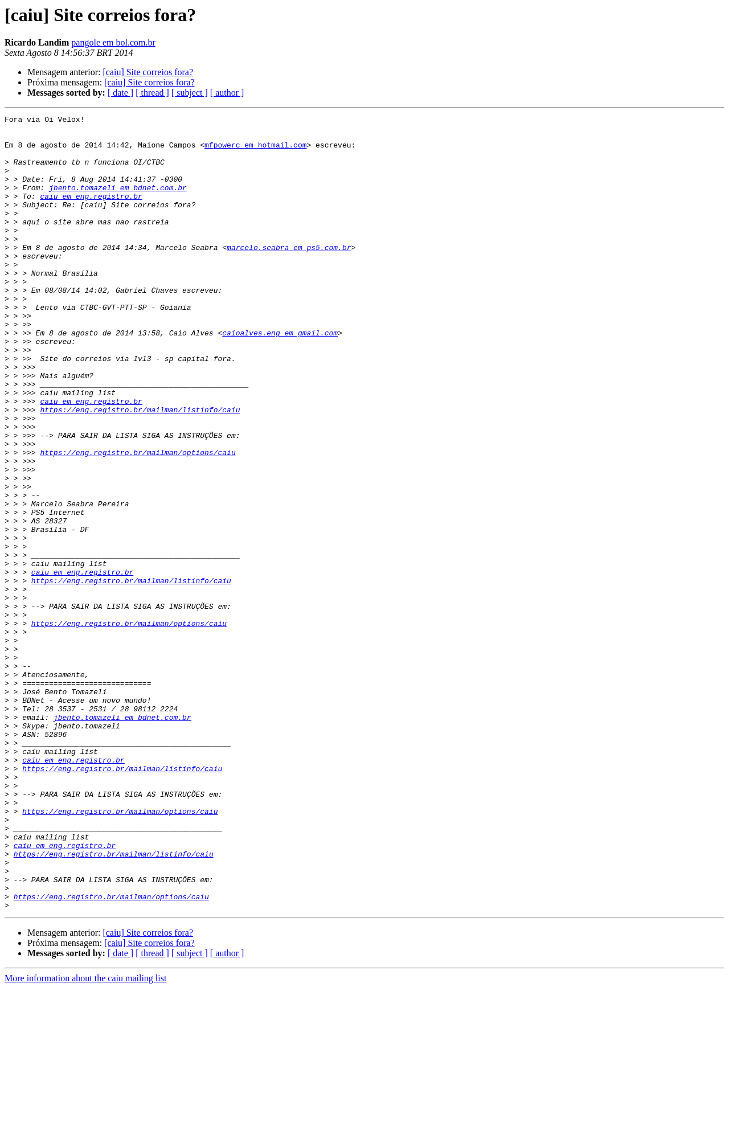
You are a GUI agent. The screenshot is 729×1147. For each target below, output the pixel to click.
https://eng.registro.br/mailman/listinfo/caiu (140, 469)
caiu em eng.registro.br (91, 213)
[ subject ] (189, 92)
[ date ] (120, 92)
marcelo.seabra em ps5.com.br (289, 274)
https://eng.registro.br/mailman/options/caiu (137, 520)
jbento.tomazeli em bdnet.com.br (118, 203)
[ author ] (227, 92)
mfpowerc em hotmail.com (255, 151)
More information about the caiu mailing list (85, 1137)
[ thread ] (152, 92)
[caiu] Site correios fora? (148, 72)
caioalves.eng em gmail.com (280, 377)
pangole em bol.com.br (113, 42)
